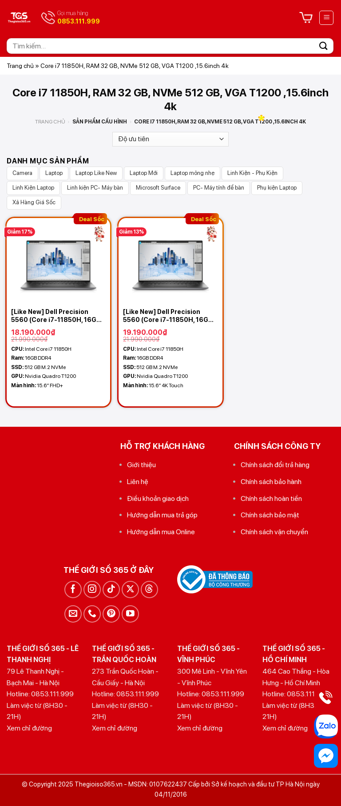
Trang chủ (20, 65)
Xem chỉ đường (29, 728)
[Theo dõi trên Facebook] (73, 589)
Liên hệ (137, 481)
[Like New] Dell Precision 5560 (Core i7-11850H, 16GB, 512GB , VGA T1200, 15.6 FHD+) (56, 316)
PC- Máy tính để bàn (218, 187)
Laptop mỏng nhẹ (192, 173)
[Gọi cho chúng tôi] (92, 614)
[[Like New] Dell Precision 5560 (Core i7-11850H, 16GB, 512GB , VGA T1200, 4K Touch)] (170, 261)
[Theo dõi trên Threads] (149, 589)
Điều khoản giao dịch (158, 498)
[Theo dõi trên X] (130, 589)
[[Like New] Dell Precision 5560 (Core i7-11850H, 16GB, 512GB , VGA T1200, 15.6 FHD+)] (58, 261)
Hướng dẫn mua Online (161, 532)
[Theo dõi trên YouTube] (130, 614)
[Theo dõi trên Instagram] (92, 589)
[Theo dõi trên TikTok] (111, 589)
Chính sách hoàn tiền (271, 498)
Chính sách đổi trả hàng (275, 465)
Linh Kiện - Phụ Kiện (252, 173)
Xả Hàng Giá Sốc (34, 202)
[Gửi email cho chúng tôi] (73, 614)
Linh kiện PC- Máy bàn (95, 187)
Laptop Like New (96, 173)
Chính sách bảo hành (271, 481)
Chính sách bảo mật (270, 515)
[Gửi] (324, 46)
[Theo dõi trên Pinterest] (111, 614)
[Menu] (326, 18)
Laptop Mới (144, 173)
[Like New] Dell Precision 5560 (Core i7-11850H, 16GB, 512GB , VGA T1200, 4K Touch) (170, 316)
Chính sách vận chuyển (274, 532)
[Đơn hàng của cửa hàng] (170, 139)
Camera (22, 173)
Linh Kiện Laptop (33, 187)
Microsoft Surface (158, 187)
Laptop (54, 173)
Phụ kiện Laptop (277, 187)
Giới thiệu (141, 465)
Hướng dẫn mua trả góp (162, 515)
